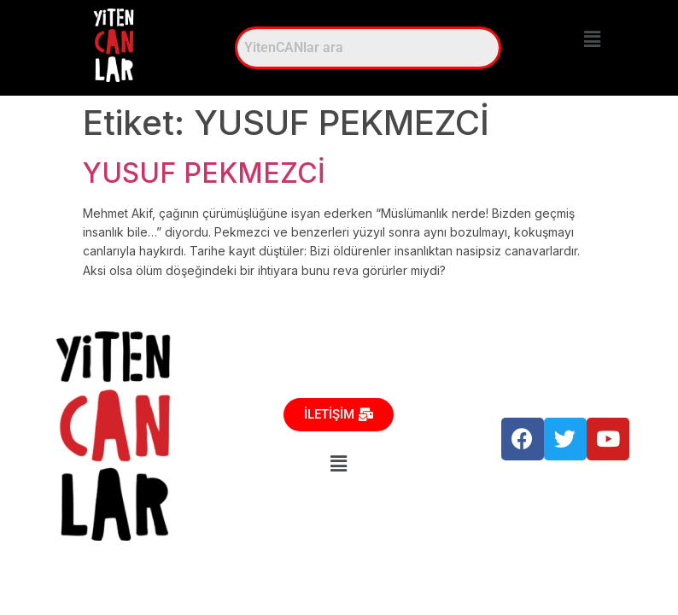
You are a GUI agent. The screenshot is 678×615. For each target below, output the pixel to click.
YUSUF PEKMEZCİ (204, 173)
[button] (591, 39)
